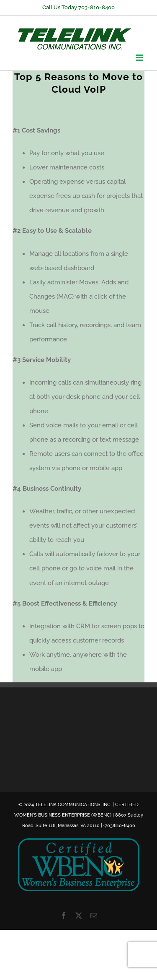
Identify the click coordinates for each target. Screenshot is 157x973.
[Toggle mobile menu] (140, 57)
